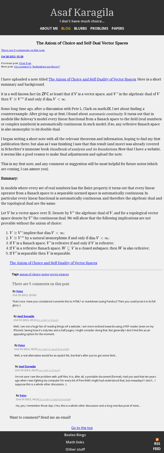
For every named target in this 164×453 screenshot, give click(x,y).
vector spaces (59, 274)
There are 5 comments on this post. (23, 50)
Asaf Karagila (25, 316)
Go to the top (82, 427)
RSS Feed (157, 444)
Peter (19, 291)
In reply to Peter (47, 320)
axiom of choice (30, 274)
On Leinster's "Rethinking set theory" (37, 66)
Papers (118, 28)
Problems (99, 28)
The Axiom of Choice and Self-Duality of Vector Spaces (92, 79)
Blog (66, 28)
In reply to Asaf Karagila (52, 349)
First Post (25, 63)
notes (45, 274)
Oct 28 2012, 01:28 (12, 56)
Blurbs (80, 28)
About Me (49, 28)
